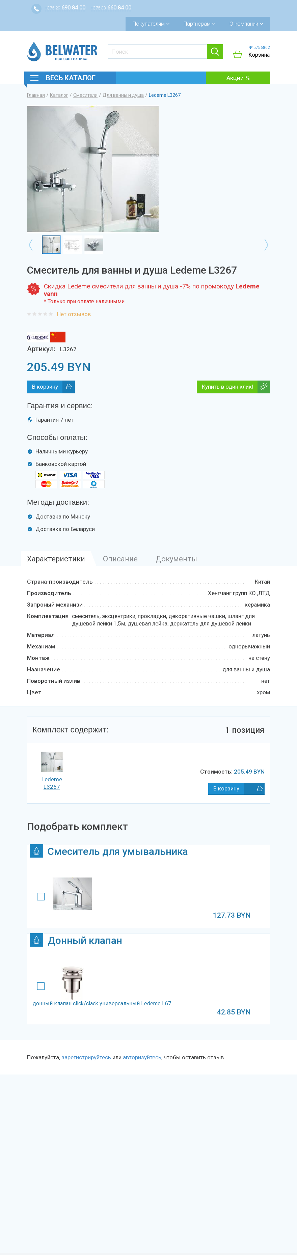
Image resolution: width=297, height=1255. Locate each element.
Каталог (59, 95)
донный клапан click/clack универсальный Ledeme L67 (102, 1003)
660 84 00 (111, 7)
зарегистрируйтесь (86, 1057)
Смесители (85, 95)
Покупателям (151, 24)
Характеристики (56, 559)
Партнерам (199, 24)
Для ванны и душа (123, 95)
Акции (235, 78)
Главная (36, 95)
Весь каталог (71, 78)
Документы (176, 559)
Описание (120, 559)
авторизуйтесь (142, 1057)
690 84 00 (65, 7)
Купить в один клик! (227, 386)
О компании (246, 24)
